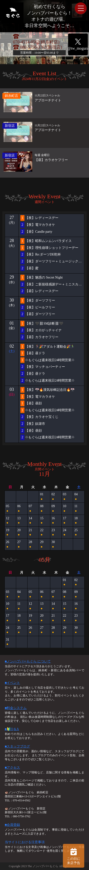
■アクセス (12, 767)
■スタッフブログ (17, 746)
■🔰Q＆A (12, 729)
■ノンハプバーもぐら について (28, 661)
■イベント (12, 683)
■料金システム (16, 708)
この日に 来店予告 (73, 856)
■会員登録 (12, 825)
